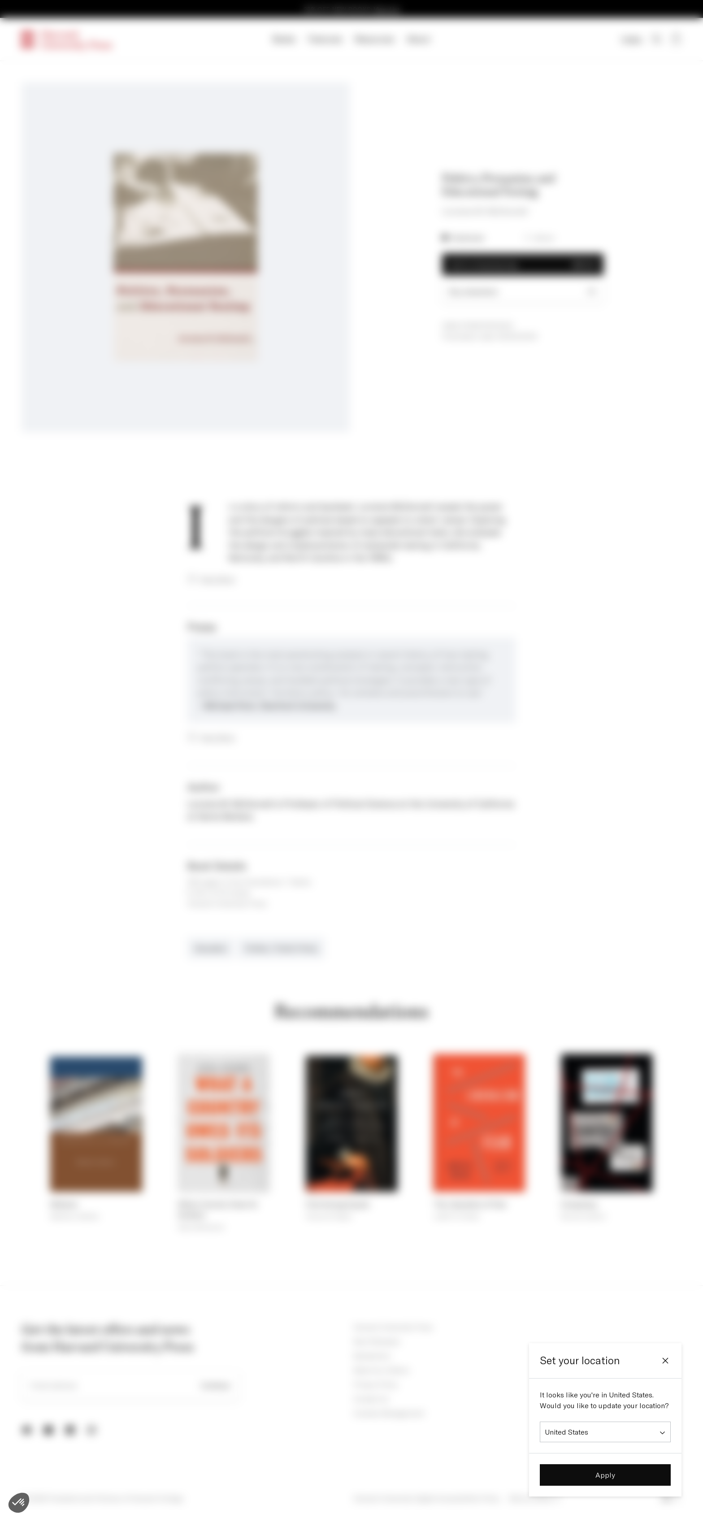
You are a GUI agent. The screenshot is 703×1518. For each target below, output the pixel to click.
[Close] (665, 1360)
